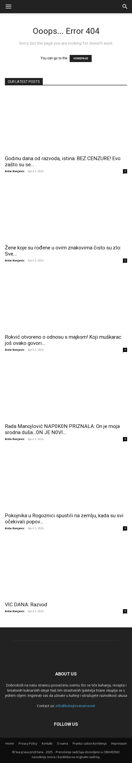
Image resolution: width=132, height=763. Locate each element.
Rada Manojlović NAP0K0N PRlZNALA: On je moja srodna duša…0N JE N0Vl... (62, 429)
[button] (125, 6)
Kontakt (47, 743)
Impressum (119, 743)
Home (9, 743)
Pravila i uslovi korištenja (90, 743)
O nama (62, 743)
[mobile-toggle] (8, 6)
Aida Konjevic (14, 171)
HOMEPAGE (80, 58)
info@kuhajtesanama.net (75, 705)
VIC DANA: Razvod (26, 605)
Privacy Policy (28, 743)
